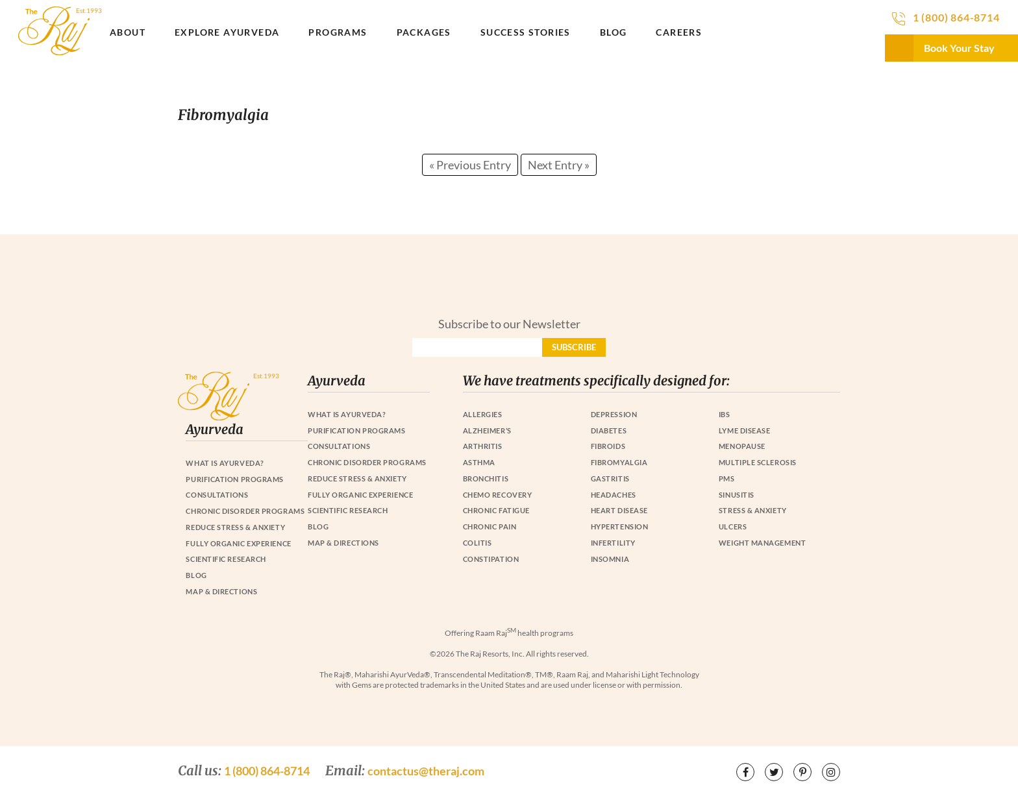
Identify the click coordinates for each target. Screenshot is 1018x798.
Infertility (613, 542)
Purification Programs (357, 430)
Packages (424, 32)
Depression (614, 414)
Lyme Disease (745, 430)
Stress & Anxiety (753, 510)
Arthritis (483, 446)
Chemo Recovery (497, 494)
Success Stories (525, 32)
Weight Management (762, 542)
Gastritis (610, 478)
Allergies (483, 414)
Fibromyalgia (619, 462)
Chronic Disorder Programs (367, 462)
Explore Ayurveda (227, 32)
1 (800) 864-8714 (956, 17)
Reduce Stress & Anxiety (357, 478)
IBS (724, 414)
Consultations (339, 446)
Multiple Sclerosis (758, 462)
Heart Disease (619, 510)
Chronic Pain (490, 526)
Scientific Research (348, 510)
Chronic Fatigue (496, 510)
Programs (337, 32)
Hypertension (620, 526)
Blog (613, 32)
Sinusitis (736, 494)
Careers (679, 32)
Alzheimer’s (487, 430)
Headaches (613, 494)
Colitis (477, 542)
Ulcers (733, 526)
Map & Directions (343, 542)
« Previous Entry (470, 165)
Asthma (479, 462)
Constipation (491, 559)
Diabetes (609, 430)
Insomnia (610, 559)
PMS (727, 478)
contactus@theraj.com (425, 771)
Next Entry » (559, 165)
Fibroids (608, 446)
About (127, 32)
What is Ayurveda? (347, 414)
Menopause (742, 446)
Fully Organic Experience (360, 494)
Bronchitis (486, 478)
